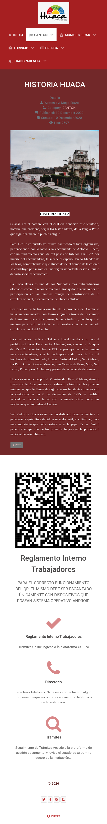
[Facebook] (50, 799)
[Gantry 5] (53, 13)
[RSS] (63, 799)
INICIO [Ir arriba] (53, 816)
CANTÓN (69, 108)
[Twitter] (44, 799)
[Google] (57, 799)
